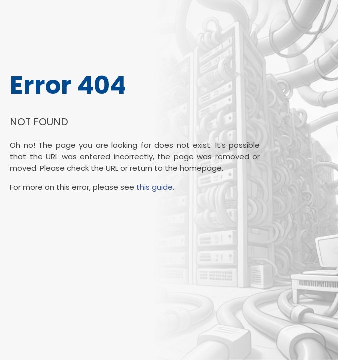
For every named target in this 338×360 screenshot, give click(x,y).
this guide (154, 187)
